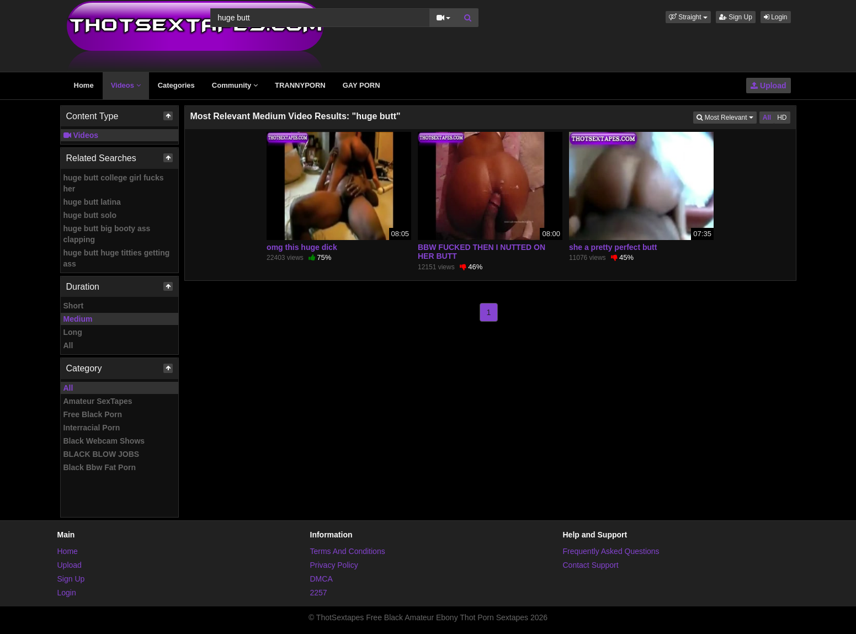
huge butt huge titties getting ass (116, 258)
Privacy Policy (334, 565)
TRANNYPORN (300, 85)
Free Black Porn (93, 414)
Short (73, 305)
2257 (318, 592)
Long (72, 332)
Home (84, 85)
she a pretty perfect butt (613, 247)
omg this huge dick (302, 247)
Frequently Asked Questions (611, 551)
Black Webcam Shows (104, 440)
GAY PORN (361, 85)
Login (776, 17)
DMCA (321, 578)
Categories (176, 85)
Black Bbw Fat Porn (99, 467)
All (68, 345)
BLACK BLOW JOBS (101, 454)
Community (235, 85)
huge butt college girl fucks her (113, 183)
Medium (78, 319)
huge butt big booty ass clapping (107, 234)
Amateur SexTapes (97, 401)
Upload (768, 85)
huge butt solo (89, 215)
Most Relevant (726, 116)
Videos (126, 85)
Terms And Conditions (347, 551)
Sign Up (735, 17)
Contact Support (591, 565)
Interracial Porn (91, 427)
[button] (688, 17)
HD (781, 117)
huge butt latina (92, 202)
